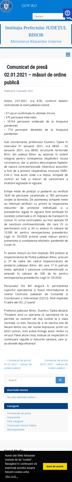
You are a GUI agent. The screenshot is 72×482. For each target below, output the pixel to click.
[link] (67, 13)
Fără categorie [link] (15, 421)
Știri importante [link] (15, 429)
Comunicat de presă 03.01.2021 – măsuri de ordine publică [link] (54, 364)
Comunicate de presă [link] (19, 413)
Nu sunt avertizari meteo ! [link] (21, 397)
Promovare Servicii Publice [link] (22, 425)
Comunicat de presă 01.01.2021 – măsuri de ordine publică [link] (18, 364)
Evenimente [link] (13, 417)
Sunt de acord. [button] (55, 466)
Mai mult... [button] (11, 476)
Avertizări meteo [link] (17, 390)
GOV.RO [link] (29, 5)
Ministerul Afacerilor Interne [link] (36, 41)
